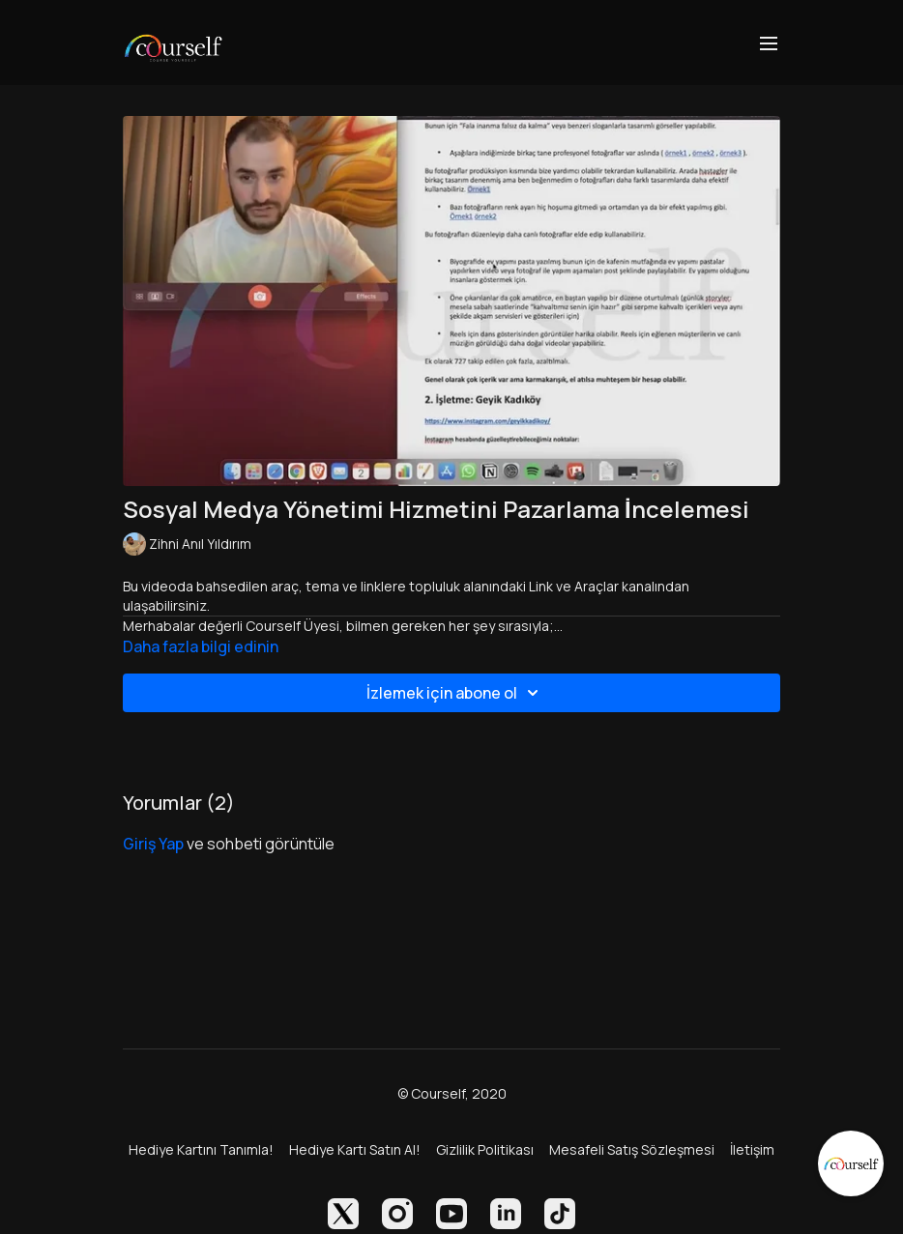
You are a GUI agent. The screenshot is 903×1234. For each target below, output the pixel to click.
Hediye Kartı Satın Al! (355, 1149)
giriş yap (153, 843)
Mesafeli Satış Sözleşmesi (631, 1149)
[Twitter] (343, 1213)
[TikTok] (559, 1213)
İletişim (752, 1149)
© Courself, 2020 (452, 1094)
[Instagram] (397, 1213)
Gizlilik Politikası (485, 1149)
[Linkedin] (505, 1213)
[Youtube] (451, 1213)
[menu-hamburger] (768, 42)
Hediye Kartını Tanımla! (201, 1149)
